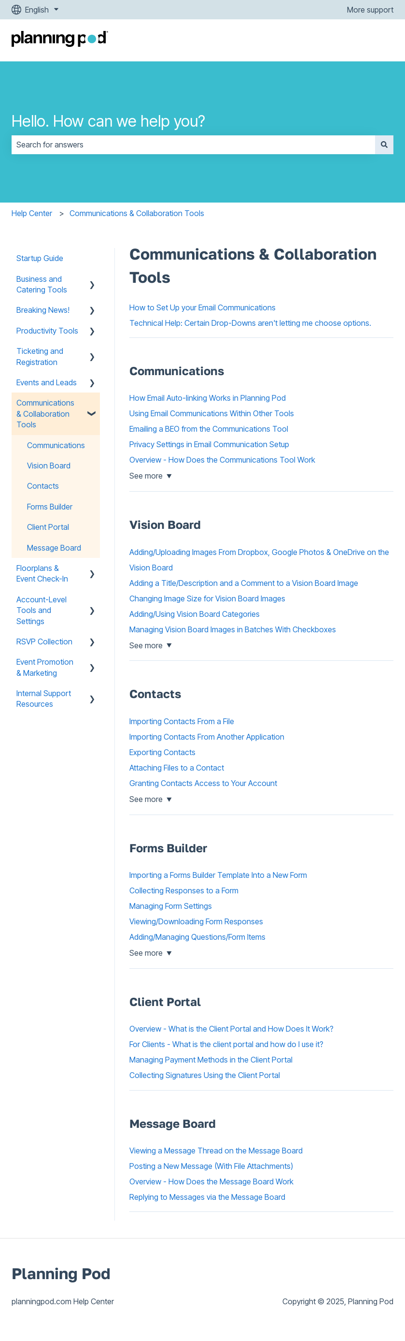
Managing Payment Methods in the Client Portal (211, 1059)
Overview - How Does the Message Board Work (211, 1181)
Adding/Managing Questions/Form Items (197, 937)
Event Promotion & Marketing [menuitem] (44, 667)
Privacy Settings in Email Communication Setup (209, 444)
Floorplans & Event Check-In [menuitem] (42, 573)
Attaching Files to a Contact (176, 768)
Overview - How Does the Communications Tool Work (222, 460)
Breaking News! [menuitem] (43, 310)
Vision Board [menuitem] (48, 465)
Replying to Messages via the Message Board (207, 1197)
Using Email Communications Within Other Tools (211, 413)
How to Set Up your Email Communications (202, 307)
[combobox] (193, 144)
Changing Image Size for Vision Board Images (207, 598)
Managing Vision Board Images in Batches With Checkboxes (232, 629)
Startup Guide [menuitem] (39, 258)
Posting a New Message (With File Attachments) (211, 1166)
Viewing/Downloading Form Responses (196, 921)
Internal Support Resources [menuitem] (43, 698)
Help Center (32, 213)
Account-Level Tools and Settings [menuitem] (41, 610)
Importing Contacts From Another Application (206, 737)
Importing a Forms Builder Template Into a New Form (218, 875)
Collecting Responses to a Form (183, 890)
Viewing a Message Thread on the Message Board (216, 1150)
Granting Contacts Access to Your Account (203, 783)
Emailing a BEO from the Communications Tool (208, 429)
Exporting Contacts (162, 752)
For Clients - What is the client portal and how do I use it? (226, 1044)
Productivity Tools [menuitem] (47, 330)
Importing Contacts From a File (181, 721)
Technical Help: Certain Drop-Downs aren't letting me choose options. (250, 323)
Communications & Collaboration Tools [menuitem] (45, 413)
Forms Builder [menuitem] (49, 506)
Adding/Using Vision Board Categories (194, 614)
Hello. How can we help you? (108, 121)
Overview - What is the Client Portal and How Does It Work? (231, 1029)
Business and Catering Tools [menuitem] (41, 284)
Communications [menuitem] (56, 445)
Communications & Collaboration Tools (137, 213)
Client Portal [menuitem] (48, 527)
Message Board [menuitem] (54, 548)
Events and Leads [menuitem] (46, 382)
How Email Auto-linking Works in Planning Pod (207, 398)
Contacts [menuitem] (43, 486)
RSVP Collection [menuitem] (44, 641)
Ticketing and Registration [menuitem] (39, 356)
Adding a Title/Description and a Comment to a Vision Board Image (243, 583)
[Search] (384, 144)
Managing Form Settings (170, 906)
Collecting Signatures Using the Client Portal (204, 1075)
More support (370, 10)
